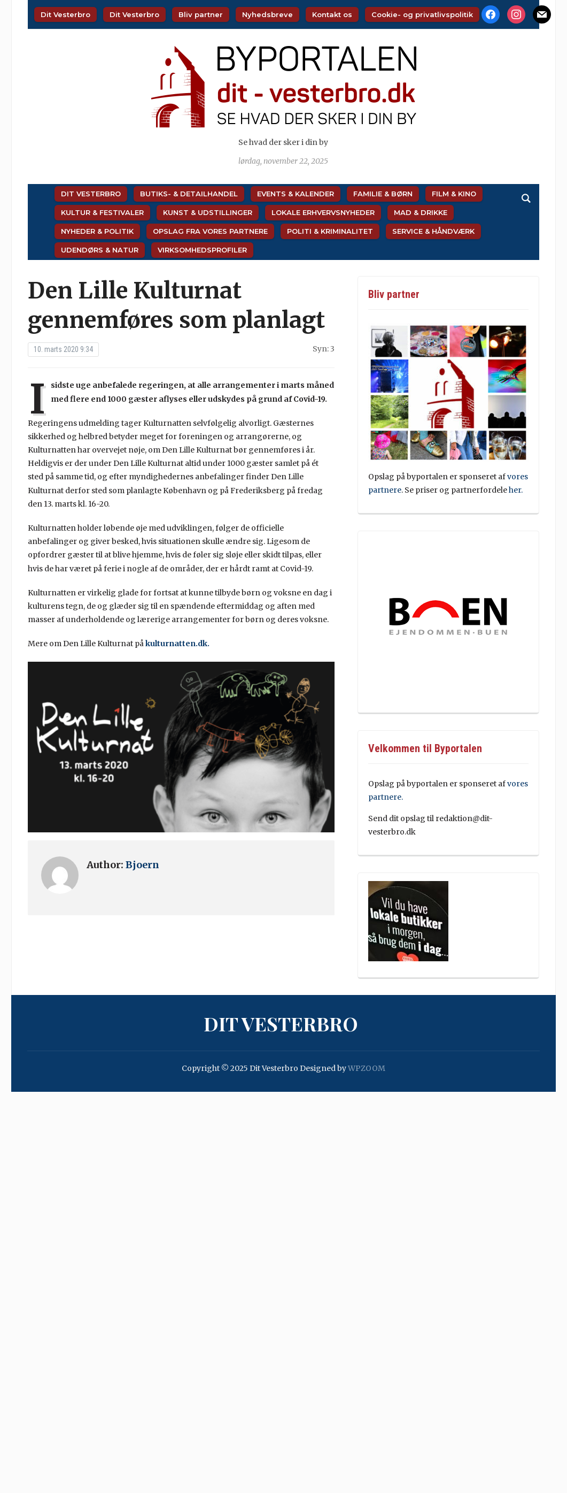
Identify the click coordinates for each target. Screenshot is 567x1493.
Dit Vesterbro (65, 14)
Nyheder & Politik (97, 231)
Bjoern (142, 865)
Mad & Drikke (420, 212)
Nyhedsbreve (267, 14)
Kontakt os (332, 14)
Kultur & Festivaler (102, 212)
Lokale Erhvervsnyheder (323, 212)
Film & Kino (454, 193)
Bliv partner (200, 14)
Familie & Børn (383, 193)
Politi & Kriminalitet (330, 231)
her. (516, 490)
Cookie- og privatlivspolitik (422, 14)
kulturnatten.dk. (177, 643)
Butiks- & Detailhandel (189, 193)
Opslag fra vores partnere (210, 231)
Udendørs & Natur (99, 250)
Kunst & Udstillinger (207, 212)
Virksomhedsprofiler (202, 250)
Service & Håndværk (433, 231)
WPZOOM (366, 1068)
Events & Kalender (295, 193)
